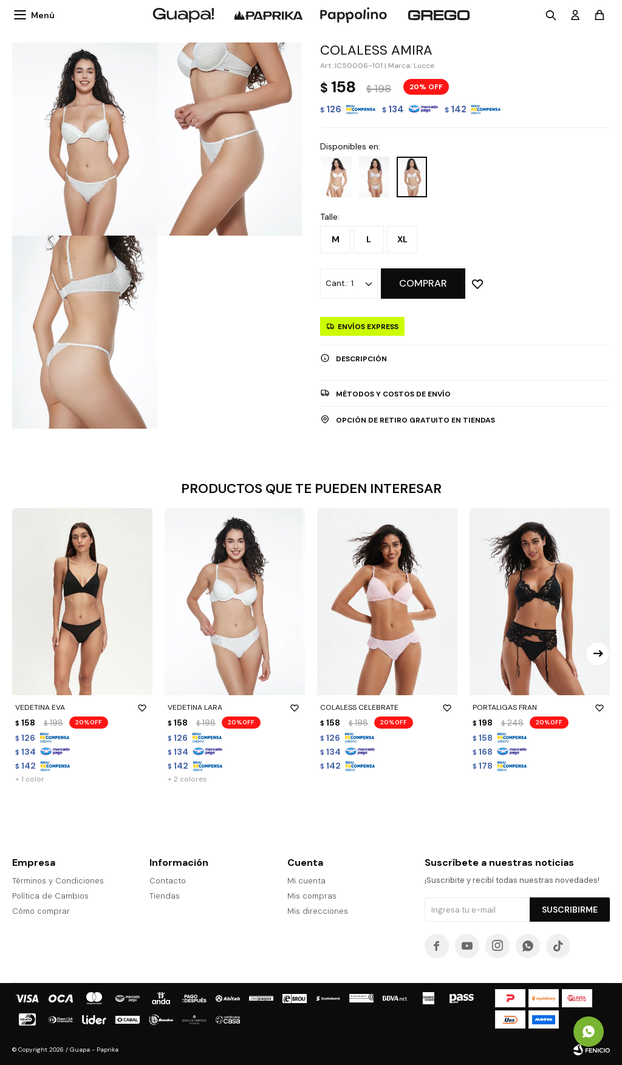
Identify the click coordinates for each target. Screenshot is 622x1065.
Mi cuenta (306, 881)
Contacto (167, 881)
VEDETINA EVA (82, 707)
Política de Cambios (50, 896)
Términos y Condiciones (58, 881)
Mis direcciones (317, 911)
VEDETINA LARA (235, 707)
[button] (598, 654)
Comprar (423, 283)
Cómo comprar (41, 911)
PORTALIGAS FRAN (540, 707)
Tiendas (164, 896)
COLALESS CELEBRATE (387, 707)
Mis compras (312, 896)
